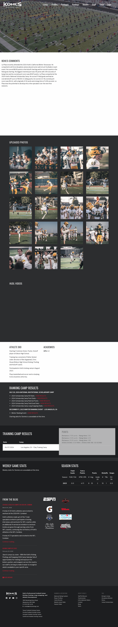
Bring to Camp (106, 596)
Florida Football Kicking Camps (32, 612)
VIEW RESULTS (41, 396)
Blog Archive (8, 577)
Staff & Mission (82, 596)
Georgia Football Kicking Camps (32, 614)
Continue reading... (9, 541)
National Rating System (61, 596)
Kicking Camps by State (10, 548)
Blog (79, 604)
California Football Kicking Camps (32, 616)
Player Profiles (58, 598)
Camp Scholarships (107, 602)
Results (85, 4)
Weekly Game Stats (60, 602)
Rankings (75, 4)
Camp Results (58, 600)
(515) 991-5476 (28, 604)
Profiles (55, 4)
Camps (45, 4)
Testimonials (82, 598)
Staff (94, 4)
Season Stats (58, 604)
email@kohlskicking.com (31, 606)
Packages (65, 4)
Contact (80, 602)
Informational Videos (84, 600)
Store (102, 4)
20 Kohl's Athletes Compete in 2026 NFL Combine (17, 504)
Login (109, 4)
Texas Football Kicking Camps (31, 610)
